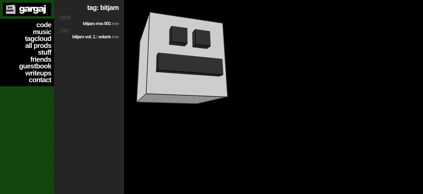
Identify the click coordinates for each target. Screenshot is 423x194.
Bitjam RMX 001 (101, 23)
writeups (38, 73)
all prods (38, 45)
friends (40, 59)
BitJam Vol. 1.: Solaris (95, 36)
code (43, 25)
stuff (44, 52)
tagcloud (38, 38)
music (42, 32)
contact (40, 80)
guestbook (35, 66)
